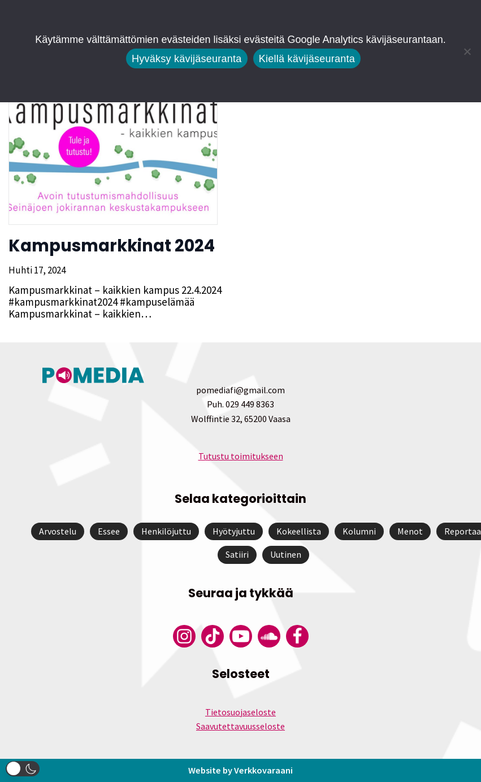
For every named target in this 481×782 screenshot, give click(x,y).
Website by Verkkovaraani (240, 770)
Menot (410, 531)
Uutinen (285, 554)
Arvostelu (57, 531)
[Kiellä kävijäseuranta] (467, 51)
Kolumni (359, 531)
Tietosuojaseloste (240, 712)
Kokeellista (298, 531)
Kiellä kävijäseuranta (307, 58)
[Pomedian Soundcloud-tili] (269, 636)
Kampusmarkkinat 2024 (111, 245)
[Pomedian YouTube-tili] (240, 636)
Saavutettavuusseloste (240, 726)
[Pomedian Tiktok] (212, 636)
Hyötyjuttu (234, 531)
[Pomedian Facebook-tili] (297, 636)
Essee (109, 531)
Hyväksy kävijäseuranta (187, 58)
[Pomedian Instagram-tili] (184, 636)
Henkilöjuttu (166, 531)
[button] (23, 768)
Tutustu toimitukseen (240, 456)
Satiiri (237, 554)
